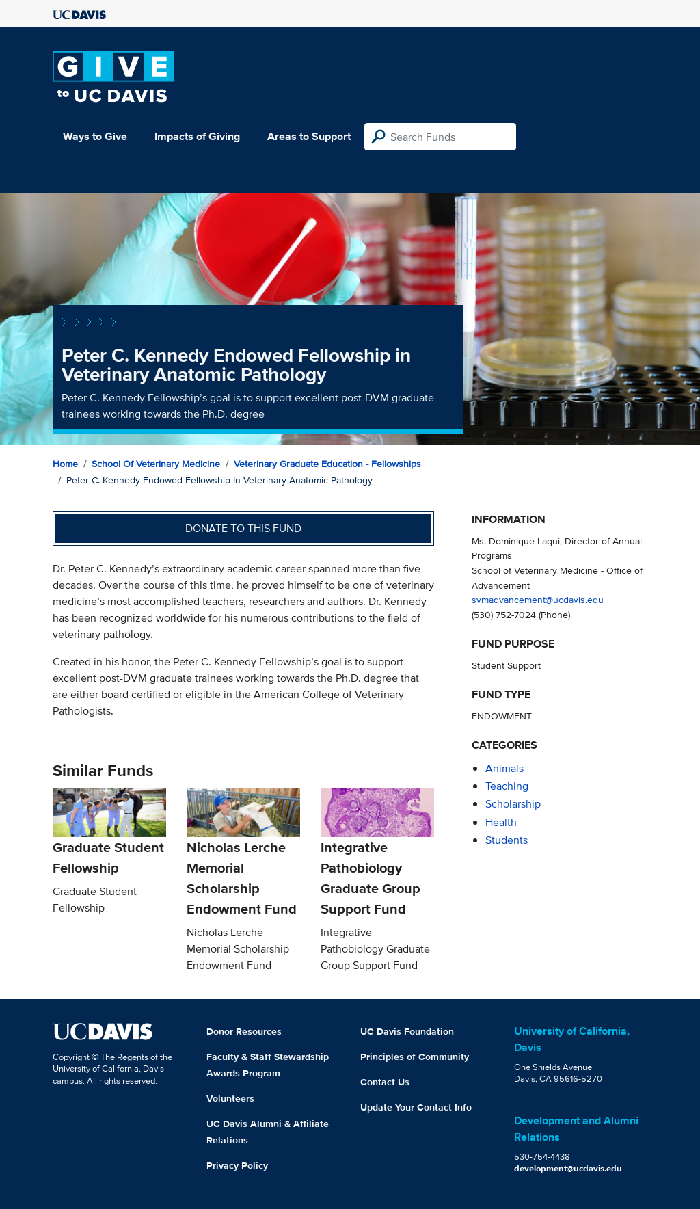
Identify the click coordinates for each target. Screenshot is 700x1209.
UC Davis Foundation (407, 1031)
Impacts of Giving (197, 136)
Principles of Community (414, 1056)
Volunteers (230, 1098)
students (506, 840)
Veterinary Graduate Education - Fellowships (327, 463)
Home (65, 463)
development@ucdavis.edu (568, 1168)
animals (504, 768)
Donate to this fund (243, 528)
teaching (506, 786)
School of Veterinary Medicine (156, 463)
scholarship (513, 804)
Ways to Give (95, 136)
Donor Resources (244, 1031)
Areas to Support (309, 136)
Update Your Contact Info (416, 1107)
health (501, 822)
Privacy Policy (237, 1165)
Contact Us (384, 1082)
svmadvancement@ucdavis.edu (538, 599)
